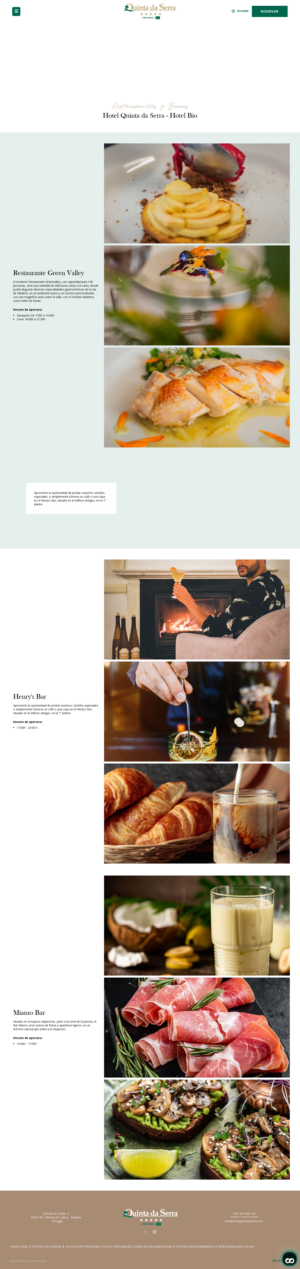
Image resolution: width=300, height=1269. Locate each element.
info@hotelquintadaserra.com (244, 1221)
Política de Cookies (47, 1246)
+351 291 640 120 (243, 1213)
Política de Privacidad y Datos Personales (98, 1246)
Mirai (43, 1261)
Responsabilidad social (236, 1246)
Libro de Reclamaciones (153, 1246)
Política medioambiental (194, 1246)
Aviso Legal (19, 1246)
